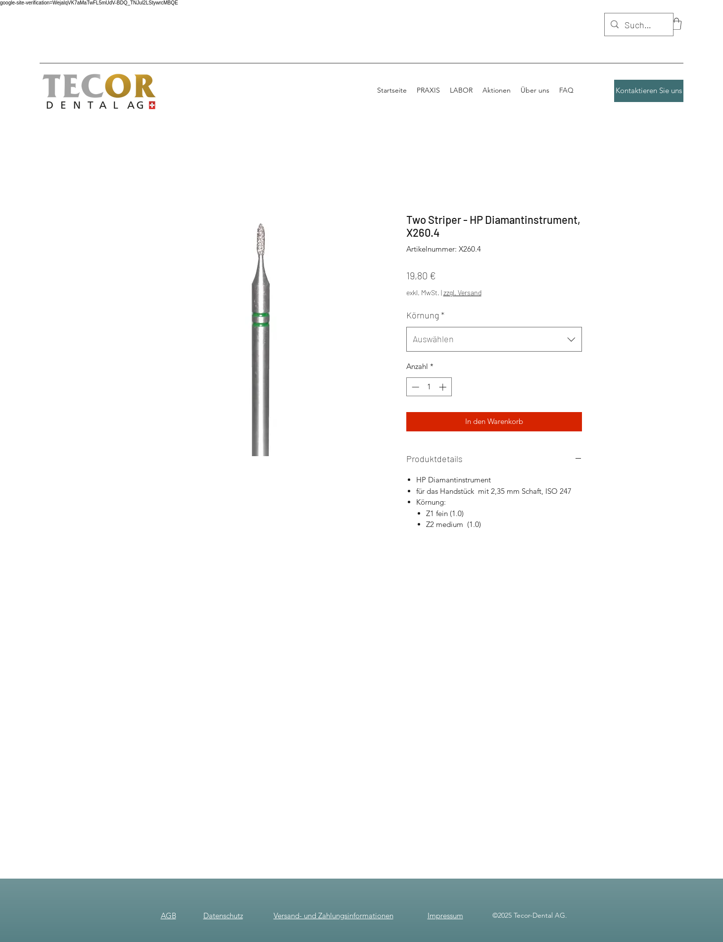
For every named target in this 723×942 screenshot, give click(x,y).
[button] (676, 24)
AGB (168, 915)
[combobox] (494, 339)
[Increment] (443, 387)
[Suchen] (638, 25)
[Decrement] (414, 387)
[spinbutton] (429, 387)
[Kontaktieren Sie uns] (648, 91)
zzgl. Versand (462, 292)
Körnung (425, 315)
